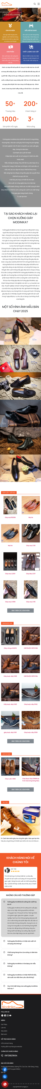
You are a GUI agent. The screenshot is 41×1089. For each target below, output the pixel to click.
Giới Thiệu (4, 1024)
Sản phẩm (4, 1031)
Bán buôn (4, 1034)
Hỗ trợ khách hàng (7, 1043)
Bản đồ (3, 1072)
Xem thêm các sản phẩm (20, 612)
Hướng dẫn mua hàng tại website (11, 1046)
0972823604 (9, 1055)
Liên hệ (3, 1028)
